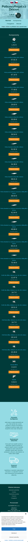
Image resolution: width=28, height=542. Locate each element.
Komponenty (17, 20)
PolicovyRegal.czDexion (14, 8)
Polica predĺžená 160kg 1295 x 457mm (14, 72)
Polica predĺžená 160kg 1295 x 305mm (14, 57)
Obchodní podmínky (14, 490)
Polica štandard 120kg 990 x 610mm (14, 176)
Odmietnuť (14, 533)
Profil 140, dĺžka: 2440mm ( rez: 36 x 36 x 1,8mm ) (14, 290)
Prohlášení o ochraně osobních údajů (16, 540)
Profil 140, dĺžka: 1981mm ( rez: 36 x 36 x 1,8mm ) (14, 275)
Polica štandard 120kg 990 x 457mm (14, 162)
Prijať (14, 529)
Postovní (14, 496)
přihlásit (13, 26)
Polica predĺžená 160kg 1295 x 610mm (14, 87)
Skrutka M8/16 (14, 364)
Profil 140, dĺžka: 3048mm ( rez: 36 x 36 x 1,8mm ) (14, 305)
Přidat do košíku (14, 49)
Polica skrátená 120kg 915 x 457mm (14, 117)
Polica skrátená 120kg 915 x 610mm (14, 132)
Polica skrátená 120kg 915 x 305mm (14, 102)
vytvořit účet (23, 26)
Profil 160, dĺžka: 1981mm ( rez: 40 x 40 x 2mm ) (14, 320)
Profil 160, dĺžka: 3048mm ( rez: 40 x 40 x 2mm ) (14, 349)
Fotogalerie (10, 23)
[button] (26, 514)
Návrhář (8, 20)
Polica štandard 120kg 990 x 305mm (14, 147)
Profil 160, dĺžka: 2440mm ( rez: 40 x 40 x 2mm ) (14, 335)
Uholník (14, 379)
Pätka (14, 42)
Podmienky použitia (14, 494)
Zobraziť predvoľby (14, 537)
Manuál (18, 23)
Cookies (6, 540)
